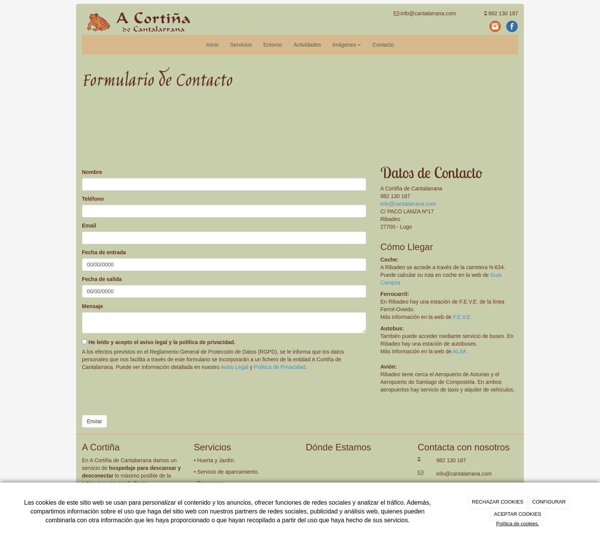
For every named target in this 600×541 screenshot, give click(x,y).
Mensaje (92, 306)
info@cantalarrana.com (408, 204)
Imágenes (347, 45)
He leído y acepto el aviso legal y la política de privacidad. (158, 342)
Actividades (307, 45)
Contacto (383, 45)
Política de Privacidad (280, 367)
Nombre (92, 172)
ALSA (459, 351)
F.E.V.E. (462, 317)
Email (89, 226)
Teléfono (93, 199)
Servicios (241, 45)
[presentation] (140, 390)
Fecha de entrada (104, 252)
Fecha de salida (102, 279)
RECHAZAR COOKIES (497, 502)
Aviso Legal (234, 367)
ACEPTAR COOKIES (517, 514)
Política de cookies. (517, 523)
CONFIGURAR (549, 502)
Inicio (212, 45)
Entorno (272, 45)
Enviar (94, 421)
